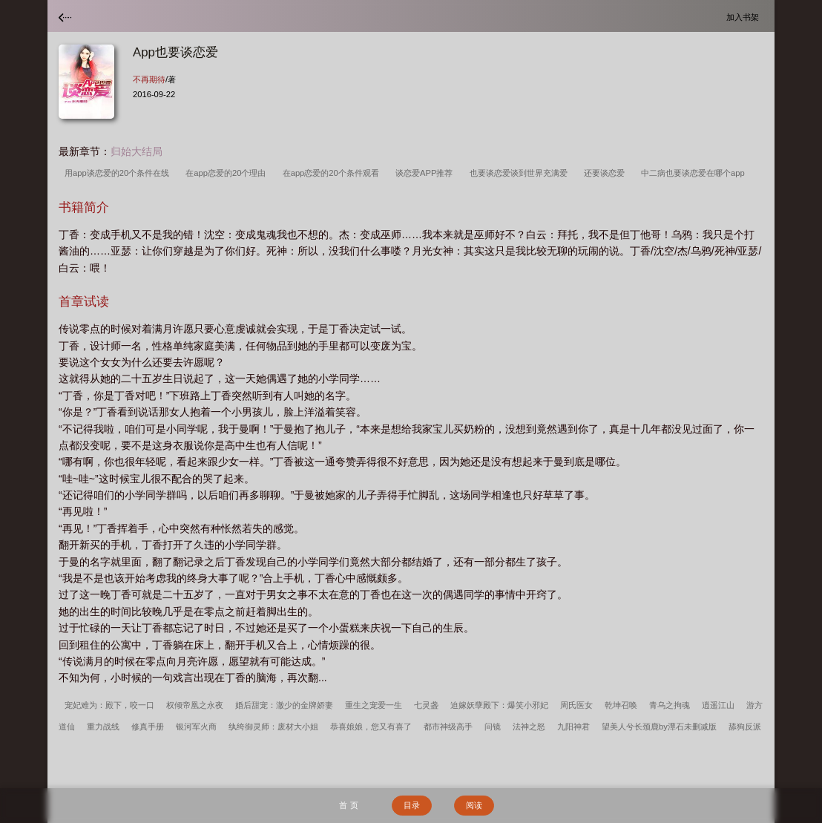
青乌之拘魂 (669, 705)
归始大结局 (136, 151)
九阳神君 (573, 726)
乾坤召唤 (621, 705)
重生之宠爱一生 (373, 705)
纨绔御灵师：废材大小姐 (273, 726)
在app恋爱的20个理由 (227, 172)
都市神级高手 (448, 726)
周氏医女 (576, 705)
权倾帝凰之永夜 (194, 705)
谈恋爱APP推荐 (426, 172)
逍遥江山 (718, 705)
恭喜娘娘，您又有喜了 (371, 726)
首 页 (348, 805)
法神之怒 (529, 726)
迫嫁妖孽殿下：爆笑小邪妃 (499, 705)
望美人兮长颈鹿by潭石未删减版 (659, 726)
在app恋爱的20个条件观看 (333, 172)
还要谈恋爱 (606, 172)
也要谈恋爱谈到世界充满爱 (521, 172)
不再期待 (149, 79)
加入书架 (744, 17)
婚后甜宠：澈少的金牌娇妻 (284, 705)
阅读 (474, 805)
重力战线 (103, 726)
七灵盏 (426, 705)
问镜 (492, 726)
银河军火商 (196, 726)
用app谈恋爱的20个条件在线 (119, 172)
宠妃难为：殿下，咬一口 (109, 705)
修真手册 (147, 726)
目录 (412, 805)
